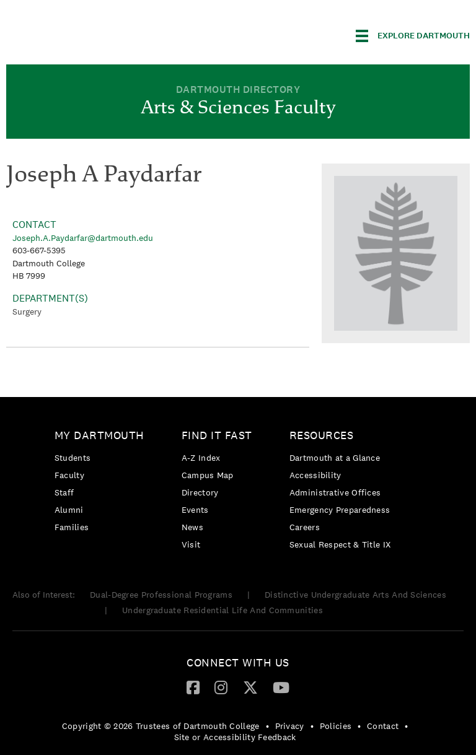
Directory (200, 492)
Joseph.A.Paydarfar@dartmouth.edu (82, 237)
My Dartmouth (99, 435)
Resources (321, 435)
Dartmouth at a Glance (334, 457)
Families (72, 527)
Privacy (289, 725)
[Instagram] (220, 687)
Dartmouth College (104, 34)
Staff (64, 492)
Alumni (69, 509)
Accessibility (315, 475)
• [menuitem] (267, 725)
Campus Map (208, 475)
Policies (335, 725)
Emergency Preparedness (339, 509)
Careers (304, 527)
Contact (383, 725)
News (192, 527)
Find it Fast (217, 435)
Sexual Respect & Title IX (340, 544)
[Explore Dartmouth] (413, 36)
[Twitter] (250, 687)
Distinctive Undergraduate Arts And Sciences (355, 594)
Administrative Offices (335, 492)
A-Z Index (201, 457)
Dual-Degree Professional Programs (161, 594)
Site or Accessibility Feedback (235, 737)
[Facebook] (193, 687)
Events (195, 509)
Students (72, 457)
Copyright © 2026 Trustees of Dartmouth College (161, 725)
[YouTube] (281, 687)
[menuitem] (103, 483)
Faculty (69, 475)
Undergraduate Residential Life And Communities (222, 610)
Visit (191, 544)
